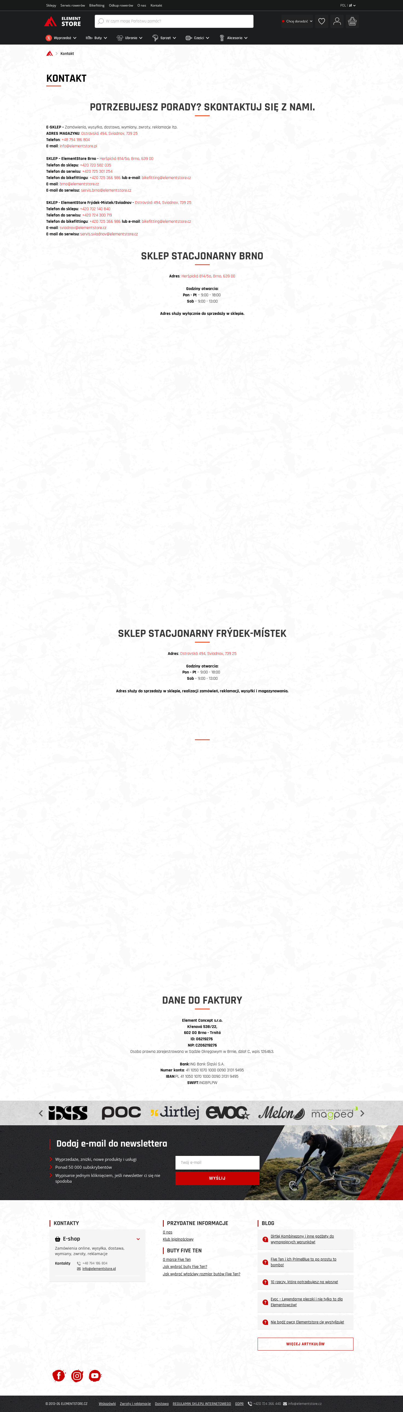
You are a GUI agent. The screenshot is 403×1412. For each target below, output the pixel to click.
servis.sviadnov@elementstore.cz (109, 234)
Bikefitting (97, 5)
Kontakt (156, 5)
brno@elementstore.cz (79, 184)
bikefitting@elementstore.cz (166, 178)
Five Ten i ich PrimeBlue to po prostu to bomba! (299, 1262)
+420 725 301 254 (97, 171)
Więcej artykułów (305, 1344)
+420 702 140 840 (95, 209)
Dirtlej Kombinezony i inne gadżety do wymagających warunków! (298, 1239)
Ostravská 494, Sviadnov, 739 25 (109, 133)
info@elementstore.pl (78, 146)
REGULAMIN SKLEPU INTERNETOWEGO (202, 1403)
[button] (64, 38)
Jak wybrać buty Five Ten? (185, 1266)
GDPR (239, 1403)
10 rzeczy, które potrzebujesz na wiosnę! (300, 1282)
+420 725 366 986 (105, 178)
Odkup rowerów (121, 5)
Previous (41, 1113)
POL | (348, 5)
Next (361, 1113)
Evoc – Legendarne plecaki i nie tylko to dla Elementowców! (303, 1302)
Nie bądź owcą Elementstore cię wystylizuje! (303, 1322)
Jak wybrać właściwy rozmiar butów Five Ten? (201, 1274)
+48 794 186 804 (76, 140)
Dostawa (162, 1403)
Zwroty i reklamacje (135, 1403)
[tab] (97, 1245)
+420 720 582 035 (95, 165)
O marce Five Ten (177, 1259)
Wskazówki (107, 1403)
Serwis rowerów (73, 5)
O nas (141, 5)
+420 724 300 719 (97, 215)
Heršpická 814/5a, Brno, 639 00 (208, 276)
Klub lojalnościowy (178, 1239)
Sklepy (51, 5)
